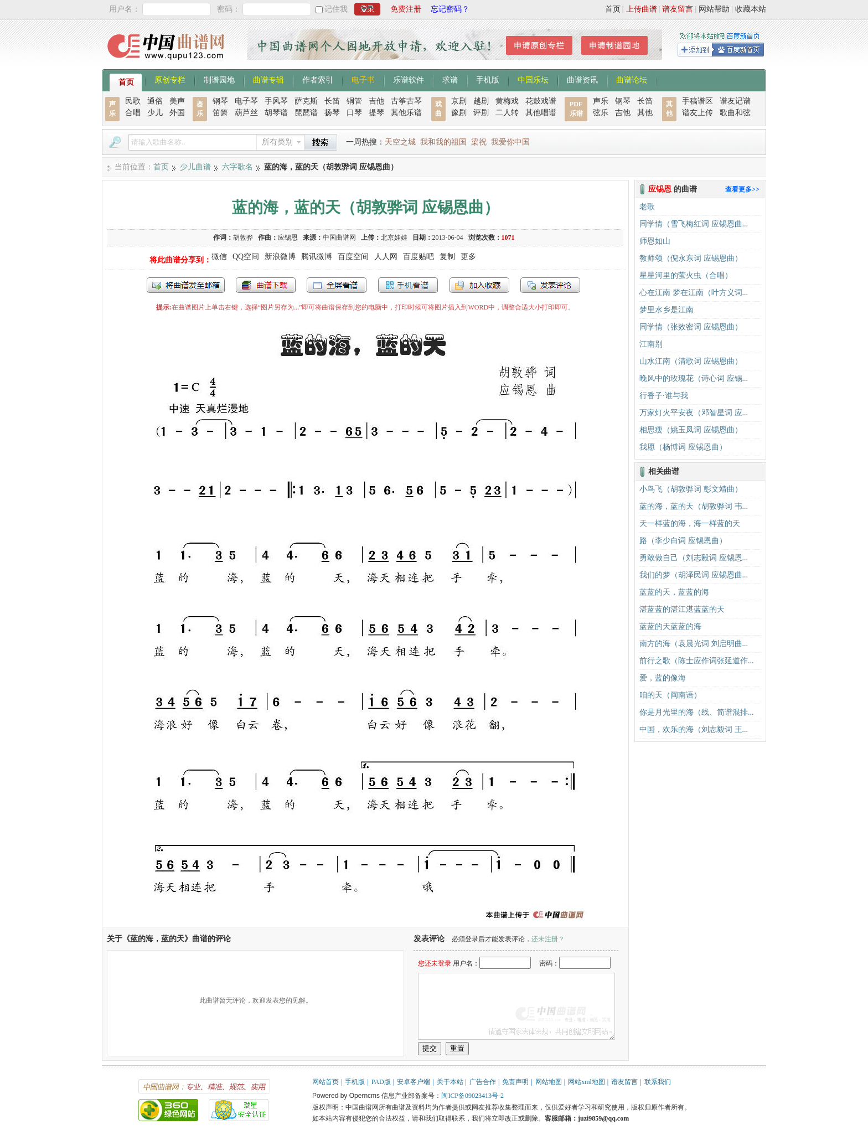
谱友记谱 (735, 101)
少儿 (155, 113)
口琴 (354, 113)
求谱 (450, 79)
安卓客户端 (413, 1082)
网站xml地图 (586, 1082)
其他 (645, 113)
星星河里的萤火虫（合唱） (685, 275)
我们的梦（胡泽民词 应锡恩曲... (693, 575)
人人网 (385, 256)
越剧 (481, 101)
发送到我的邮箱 (186, 285)
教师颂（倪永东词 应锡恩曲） (690, 258)
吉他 (376, 101)
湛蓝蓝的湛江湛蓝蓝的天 (682, 609)
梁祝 (479, 142)
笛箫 (220, 113)
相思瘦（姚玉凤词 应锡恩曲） (690, 430)
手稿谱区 (697, 101)
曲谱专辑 (268, 79)
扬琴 (332, 113)
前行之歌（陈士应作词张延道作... (696, 661)
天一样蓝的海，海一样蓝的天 (689, 523)
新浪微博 (280, 256)
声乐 (600, 101)
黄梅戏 (507, 101)
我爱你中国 (510, 142)
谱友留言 (677, 9)
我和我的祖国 (443, 142)
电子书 (363, 79)
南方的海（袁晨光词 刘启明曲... (693, 643)
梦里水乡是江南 (666, 310)
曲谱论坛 (631, 79)
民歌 (133, 101)
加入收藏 (479, 285)
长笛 (332, 101)
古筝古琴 (406, 101)
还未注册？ (548, 939)
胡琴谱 (276, 113)
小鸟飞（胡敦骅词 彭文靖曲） (690, 489)
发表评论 (550, 285)
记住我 (336, 9)
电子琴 (246, 101)
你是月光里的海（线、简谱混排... (696, 712)
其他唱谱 (540, 113)
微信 (219, 256)
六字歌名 (237, 167)
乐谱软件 (408, 79)
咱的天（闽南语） (670, 695)
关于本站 (450, 1082)
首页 (613, 9)
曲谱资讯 (582, 79)
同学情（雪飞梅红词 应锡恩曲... (693, 224)
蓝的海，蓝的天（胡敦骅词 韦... (693, 506)
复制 (447, 256)
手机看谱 (408, 285)
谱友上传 (697, 113)
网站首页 (325, 1082)
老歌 (647, 207)
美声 (177, 101)
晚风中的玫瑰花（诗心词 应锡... (693, 378)
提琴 (376, 113)
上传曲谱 (641, 9)
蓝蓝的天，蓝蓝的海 (674, 592)
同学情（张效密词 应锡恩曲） (690, 327)
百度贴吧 (418, 256)
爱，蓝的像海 (662, 678)
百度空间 (353, 256)
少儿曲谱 (195, 167)
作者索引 (317, 79)
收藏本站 (750, 9)
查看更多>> (742, 189)
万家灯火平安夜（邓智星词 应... (693, 413)
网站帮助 (714, 9)
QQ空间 (245, 256)
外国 (177, 113)
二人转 (507, 113)
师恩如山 (654, 241)
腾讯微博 (316, 256)
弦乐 (600, 113)
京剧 (459, 101)
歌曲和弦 (735, 113)
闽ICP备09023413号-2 (472, 1096)
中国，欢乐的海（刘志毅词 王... (693, 729)
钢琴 (220, 101)
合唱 (133, 113)
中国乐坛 (533, 79)
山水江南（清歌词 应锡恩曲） (690, 361)
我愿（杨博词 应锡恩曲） (683, 447)
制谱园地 (219, 79)
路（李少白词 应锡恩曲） (683, 540)
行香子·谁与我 (663, 395)
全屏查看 (336, 285)
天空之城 (400, 142)
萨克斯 (306, 101)
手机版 (487, 79)
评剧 (481, 113)
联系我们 (657, 1082)
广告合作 (482, 1082)
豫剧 (459, 113)
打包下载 (266, 285)
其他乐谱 (406, 113)
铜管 (354, 101)
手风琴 (276, 101)
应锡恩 (288, 237)
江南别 (651, 344)
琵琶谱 (306, 113)
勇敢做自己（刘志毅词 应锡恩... (693, 558)
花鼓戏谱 (540, 101)
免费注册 (405, 9)
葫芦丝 (246, 113)
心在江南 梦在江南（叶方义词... (693, 292)
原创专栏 (169, 79)
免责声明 (515, 1082)
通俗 (155, 101)
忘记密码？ (450, 9)
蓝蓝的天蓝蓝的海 (670, 626)
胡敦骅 (243, 237)
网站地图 (548, 1082)
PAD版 (381, 1082)
